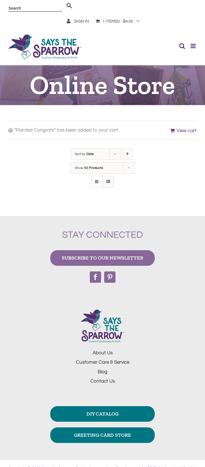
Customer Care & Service (102, 362)
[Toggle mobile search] (182, 46)
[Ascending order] (127, 154)
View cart (186, 130)
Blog (102, 371)
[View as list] (108, 181)
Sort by (84, 154)
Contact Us (102, 381)
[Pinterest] (109, 277)
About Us (103, 352)
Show (89, 168)
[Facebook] (95, 277)
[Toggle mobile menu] (194, 46)
